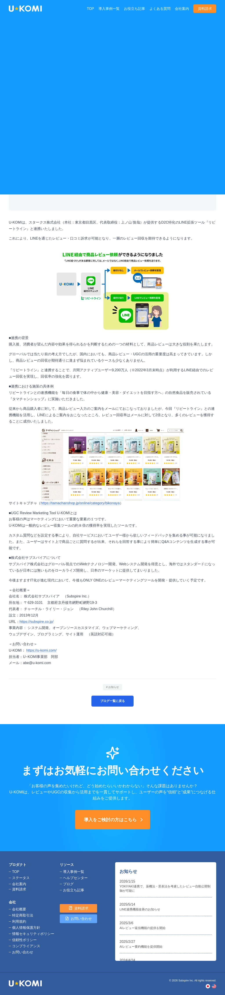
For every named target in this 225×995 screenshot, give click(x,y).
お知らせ (38, 40)
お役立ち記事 (134, 9)
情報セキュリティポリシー (33, 934)
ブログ (23, 40)
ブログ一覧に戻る (112, 701)
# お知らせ (112, 687)
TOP (90, 9)
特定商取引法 (22, 915)
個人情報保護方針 (26, 927)
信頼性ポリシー (24, 940)
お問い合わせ (22, 952)
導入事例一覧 (109, 9)
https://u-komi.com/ (41, 650)
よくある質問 (160, 9)
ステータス (21, 878)
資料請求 (205, 9)
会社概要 (19, 909)
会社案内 (182, 9)
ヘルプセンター (75, 878)
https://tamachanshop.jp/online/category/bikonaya (80, 503)
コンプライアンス (26, 946)
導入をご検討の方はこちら (114, 820)
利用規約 (19, 921)
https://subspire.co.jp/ (37, 622)
